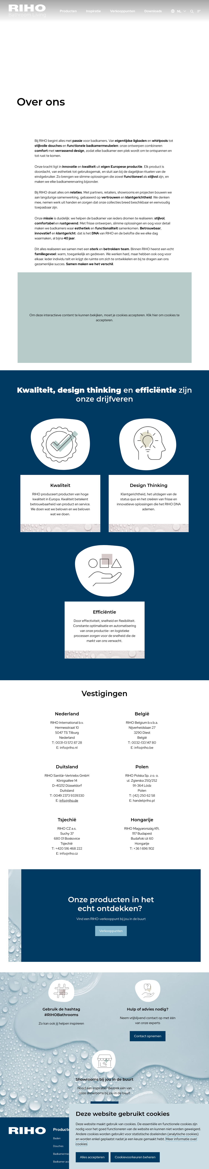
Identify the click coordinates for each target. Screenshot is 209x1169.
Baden (57, 1138)
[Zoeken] (192, 11)
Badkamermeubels (64, 1153)
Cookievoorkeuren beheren (135, 1157)
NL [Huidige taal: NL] (182, 11)
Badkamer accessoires (65, 1161)
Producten (68, 11)
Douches (58, 1146)
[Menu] (199, 11)
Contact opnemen (147, 1036)
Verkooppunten (122, 11)
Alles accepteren (92, 1157)
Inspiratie (93, 11)
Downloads (153, 11)
